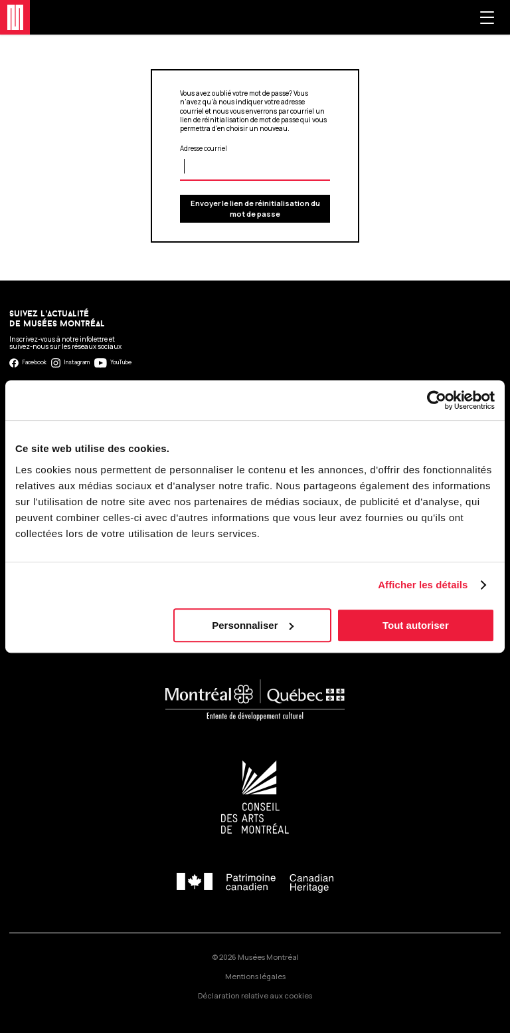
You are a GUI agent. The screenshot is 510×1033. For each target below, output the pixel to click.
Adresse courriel (203, 148)
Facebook (27, 363)
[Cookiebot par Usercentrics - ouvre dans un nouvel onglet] (437, 400)
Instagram (70, 363)
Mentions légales (255, 976)
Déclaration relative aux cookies (255, 995)
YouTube (112, 363)
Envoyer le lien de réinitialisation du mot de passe (255, 208)
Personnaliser (253, 625)
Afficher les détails (423, 584)
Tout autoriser (415, 625)
